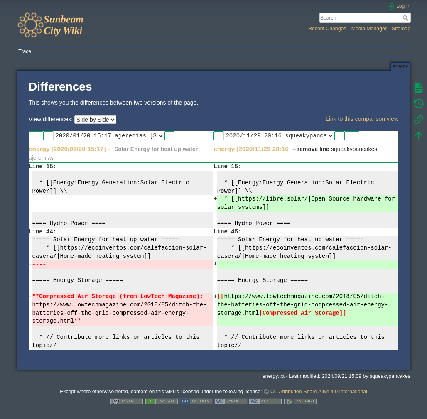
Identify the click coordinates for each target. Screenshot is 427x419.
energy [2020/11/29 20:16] (252, 148)
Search (406, 18)
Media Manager (369, 29)
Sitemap (401, 29)
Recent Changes (327, 29)
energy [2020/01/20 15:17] (67, 148)
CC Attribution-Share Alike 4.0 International (318, 391)
